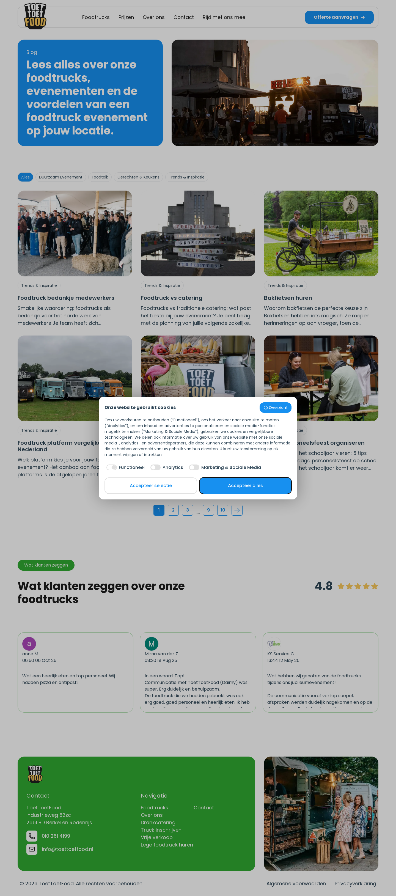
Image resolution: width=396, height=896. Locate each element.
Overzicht (275, 407)
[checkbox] (125, 467)
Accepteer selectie (151, 485)
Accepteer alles (245, 485)
